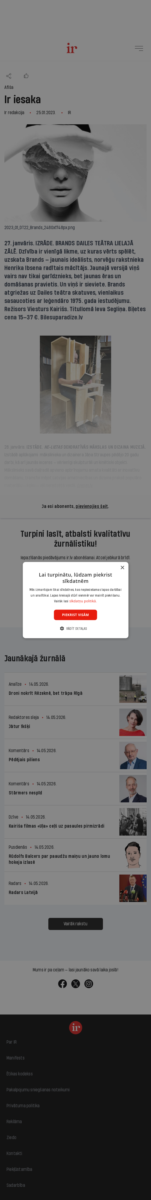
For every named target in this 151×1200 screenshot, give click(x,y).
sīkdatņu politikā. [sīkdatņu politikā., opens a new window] (83, 601)
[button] (75, 628)
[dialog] (75, 600)
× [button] (122, 568)
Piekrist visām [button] (75, 614)
